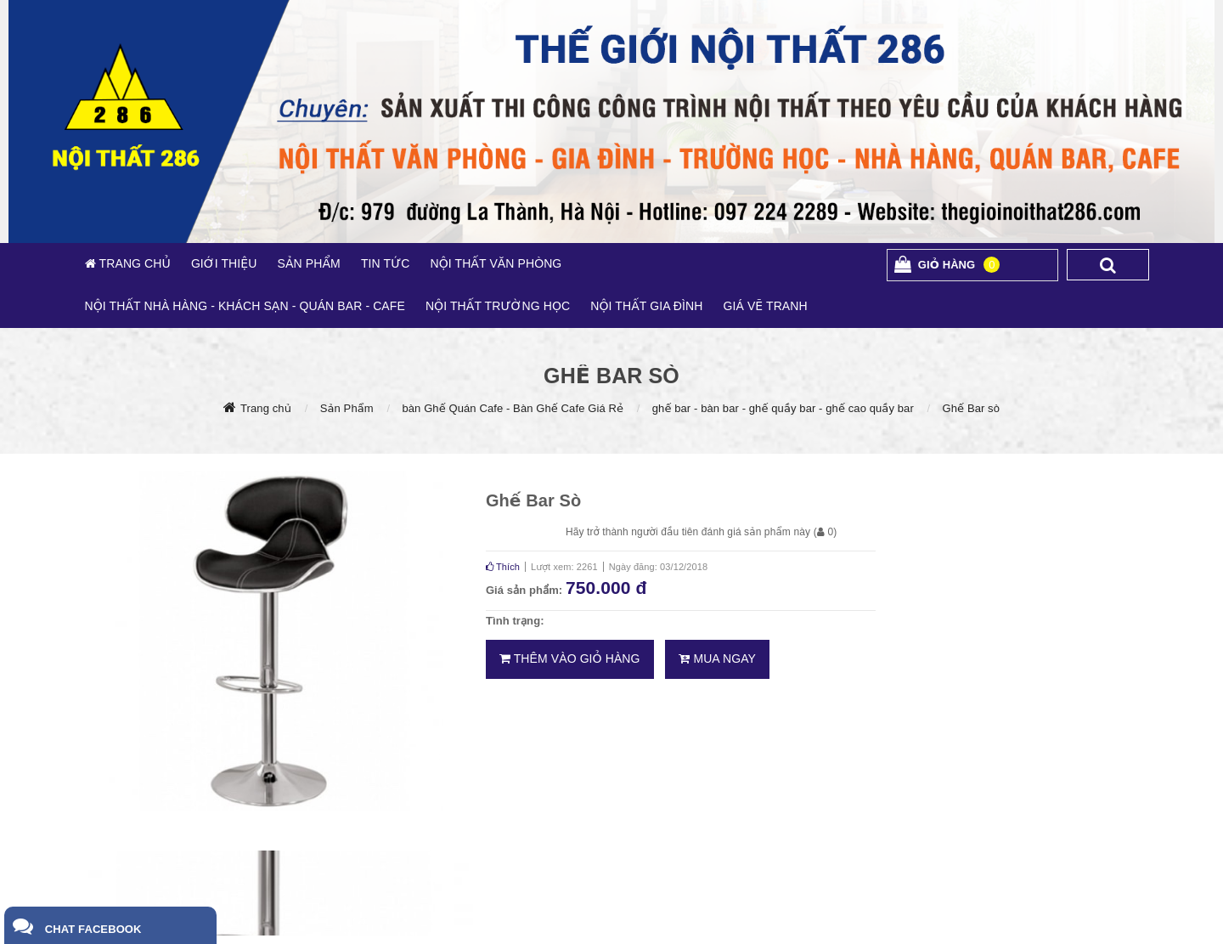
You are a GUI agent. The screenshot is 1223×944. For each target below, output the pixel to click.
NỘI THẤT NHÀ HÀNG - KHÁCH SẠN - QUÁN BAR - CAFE (245, 306)
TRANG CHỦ (133, 263)
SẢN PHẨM (308, 263)
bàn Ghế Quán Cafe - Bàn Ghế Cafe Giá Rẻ (512, 408)
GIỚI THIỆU (224, 263)
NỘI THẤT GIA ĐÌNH (646, 306)
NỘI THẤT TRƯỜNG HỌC (498, 306)
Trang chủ (265, 408)
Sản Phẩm (347, 408)
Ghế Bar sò (971, 408)
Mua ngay (717, 658)
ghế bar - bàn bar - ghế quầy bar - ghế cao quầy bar (783, 408)
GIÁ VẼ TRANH (765, 306)
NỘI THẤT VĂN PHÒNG (495, 263)
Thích (503, 567)
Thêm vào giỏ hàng (569, 658)
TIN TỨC (385, 263)
